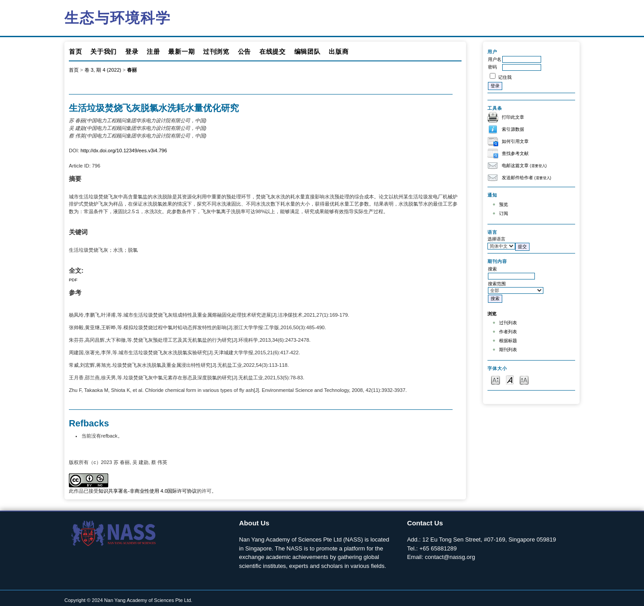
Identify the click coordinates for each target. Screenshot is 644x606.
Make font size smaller (495, 379)
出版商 (338, 51)
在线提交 (272, 51)
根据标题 (508, 340)
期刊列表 (508, 349)
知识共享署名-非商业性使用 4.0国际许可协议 (147, 491)
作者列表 (508, 331)
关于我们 (103, 51)
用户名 (494, 59)
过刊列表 (508, 322)
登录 (131, 51)
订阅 (503, 213)
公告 (244, 51)
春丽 (132, 70)
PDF (73, 279)
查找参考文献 (515, 153)
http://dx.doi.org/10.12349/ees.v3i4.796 (123, 150)
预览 (503, 204)
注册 (153, 51)
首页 (75, 51)
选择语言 (496, 238)
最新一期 (181, 51)
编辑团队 (307, 51)
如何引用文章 (515, 141)
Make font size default (509, 379)
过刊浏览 (216, 51)
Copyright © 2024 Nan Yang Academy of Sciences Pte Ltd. (128, 600)
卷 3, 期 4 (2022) (103, 70)
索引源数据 (513, 129)
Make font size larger (524, 379)
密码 (492, 66)
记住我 (505, 77)
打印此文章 (513, 117)
